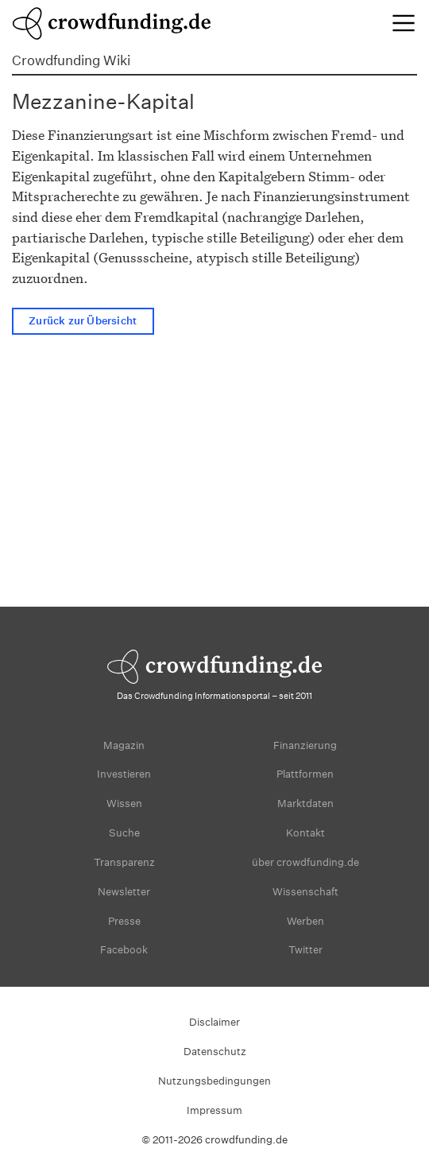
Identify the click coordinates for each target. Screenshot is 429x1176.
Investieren (124, 774)
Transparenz (124, 862)
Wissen (124, 803)
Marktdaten (305, 803)
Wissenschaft (305, 891)
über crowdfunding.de (305, 862)
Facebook (124, 950)
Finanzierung (305, 745)
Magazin (124, 745)
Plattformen (305, 774)
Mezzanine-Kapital (103, 101)
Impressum (214, 1110)
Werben (305, 921)
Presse (124, 921)
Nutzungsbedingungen (214, 1081)
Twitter (305, 950)
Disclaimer (214, 1022)
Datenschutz (215, 1051)
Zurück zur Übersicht (83, 321)
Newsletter (124, 891)
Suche (124, 833)
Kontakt (305, 833)
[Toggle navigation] (403, 23)
